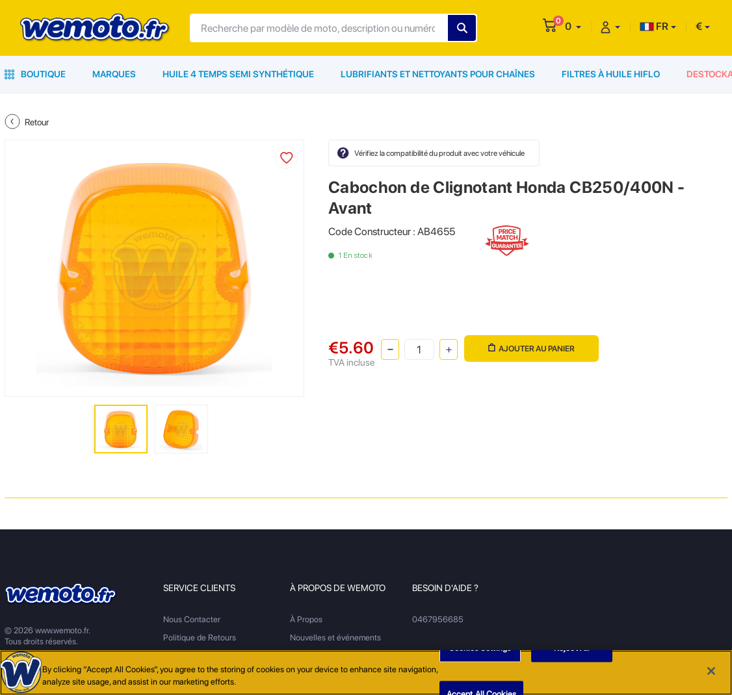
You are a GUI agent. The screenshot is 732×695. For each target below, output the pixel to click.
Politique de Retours (199, 637)
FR (654, 26)
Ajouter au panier (531, 348)
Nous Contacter (191, 619)
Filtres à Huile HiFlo (611, 74)
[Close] (711, 671)
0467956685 (438, 619)
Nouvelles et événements (335, 637)
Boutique (35, 74)
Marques (114, 74)
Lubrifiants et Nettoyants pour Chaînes (438, 74)
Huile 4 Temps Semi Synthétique (238, 74)
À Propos (306, 619)
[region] (366, 672)
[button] (573, 26)
